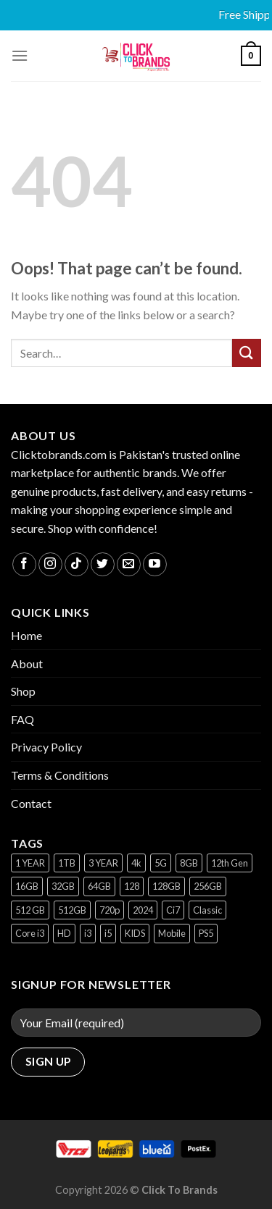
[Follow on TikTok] (76, 564)
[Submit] (246, 353)
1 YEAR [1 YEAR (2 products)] (30, 863)
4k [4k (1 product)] (136, 863)
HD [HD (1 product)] (64, 933)
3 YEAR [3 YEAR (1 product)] (103, 863)
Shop (23, 691)
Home (26, 635)
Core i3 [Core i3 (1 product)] (29, 933)
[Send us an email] (129, 564)
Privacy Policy (46, 747)
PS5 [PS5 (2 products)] (206, 933)
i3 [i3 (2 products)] (87, 933)
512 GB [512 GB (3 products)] (30, 910)
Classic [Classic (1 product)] (207, 910)
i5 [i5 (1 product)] (108, 933)
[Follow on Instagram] (50, 564)
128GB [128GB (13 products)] (166, 886)
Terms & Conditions (60, 775)
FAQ (22, 719)
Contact (31, 803)
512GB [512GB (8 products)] (72, 910)
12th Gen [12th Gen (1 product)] (229, 863)
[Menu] (19, 55)
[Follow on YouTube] (155, 564)
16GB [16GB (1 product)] (26, 886)
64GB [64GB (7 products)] (99, 886)
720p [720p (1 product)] (109, 910)
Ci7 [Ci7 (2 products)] (173, 910)
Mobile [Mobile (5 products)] (172, 933)
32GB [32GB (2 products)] (63, 886)
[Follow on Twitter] (103, 564)
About (27, 663)
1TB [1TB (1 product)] (66, 863)
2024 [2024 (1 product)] (143, 910)
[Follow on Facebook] (24, 564)
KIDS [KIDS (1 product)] (135, 933)
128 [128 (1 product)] (131, 886)
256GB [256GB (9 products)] (208, 886)
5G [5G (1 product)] (160, 863)
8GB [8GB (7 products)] (189, 863)
